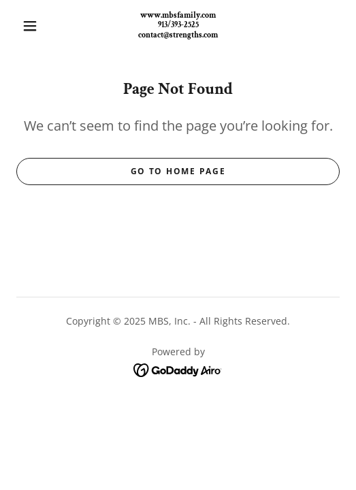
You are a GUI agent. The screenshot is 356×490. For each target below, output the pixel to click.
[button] (32, 25)
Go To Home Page (178, 171)
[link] (178, 26)
